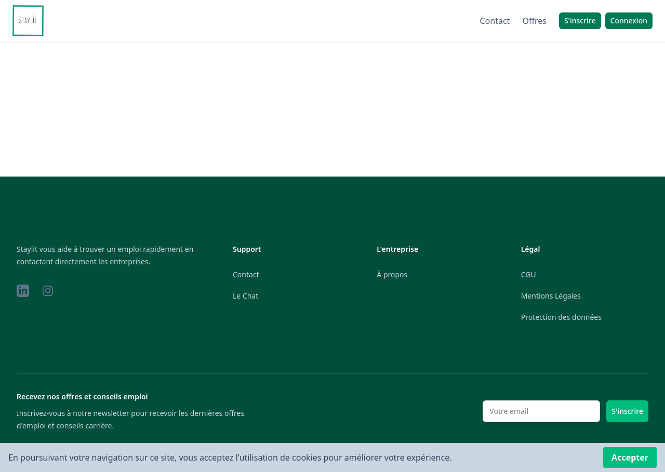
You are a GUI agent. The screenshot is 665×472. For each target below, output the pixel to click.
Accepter (629, 457)
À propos (392, 274)
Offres (534, 20)
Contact (495, 20)
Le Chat (245, 296)
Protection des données (561, 317)
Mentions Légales (551, 296)
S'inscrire (627, 411)
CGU (528, 274)
